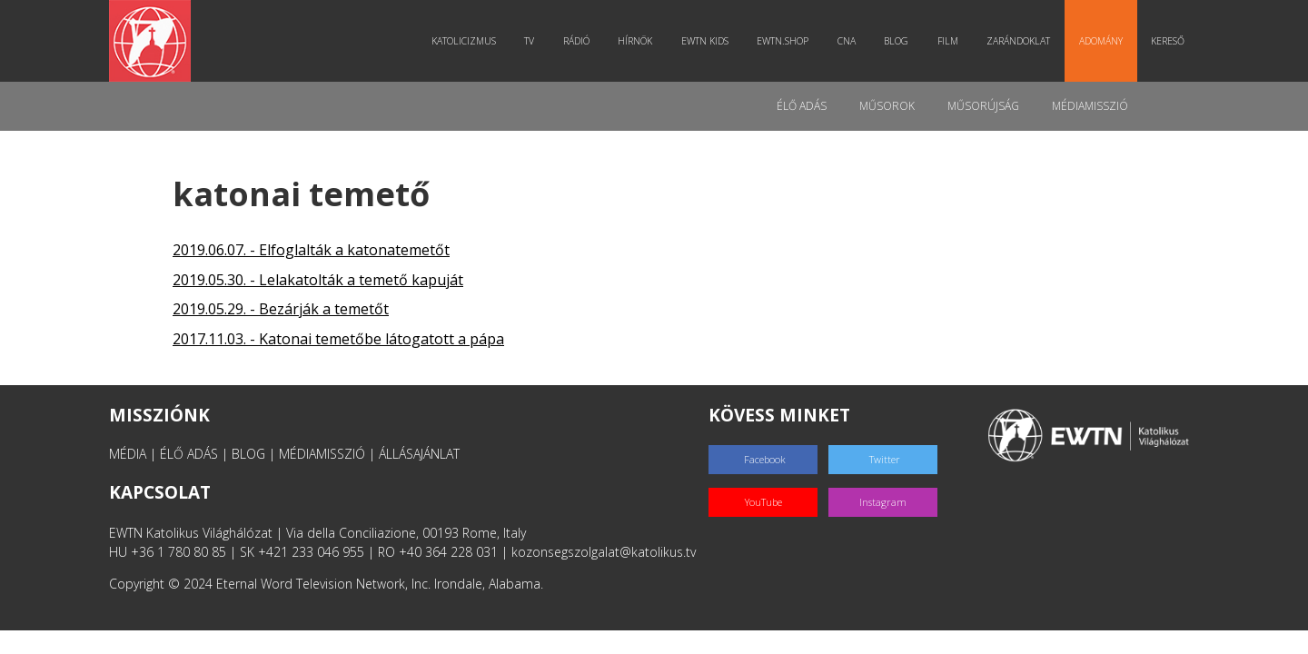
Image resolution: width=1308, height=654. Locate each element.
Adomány (1101, 41)
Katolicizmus (463, 41)
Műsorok (887, 106)
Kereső (1167, 41)
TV (529, 41)
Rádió (576, 41)
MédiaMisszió (1090, 106)
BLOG (248, 453)
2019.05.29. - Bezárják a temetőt (281, 309)
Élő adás (802, 106)
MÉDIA (127, 453)
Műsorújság (983, 106)
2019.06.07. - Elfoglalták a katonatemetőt (311, 250)
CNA (846, 41)
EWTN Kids (704, 41)
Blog (896, 41)
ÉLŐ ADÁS (189, 453)
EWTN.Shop (782, 41)
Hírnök (635, 41)
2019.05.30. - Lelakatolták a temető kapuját (318, 280)
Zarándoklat (1018, 41)
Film (947, 41)
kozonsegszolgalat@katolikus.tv (603, 551)
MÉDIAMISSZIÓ (322, 453)
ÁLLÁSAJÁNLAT (419, 453)
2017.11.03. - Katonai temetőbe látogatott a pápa (338, 339)
